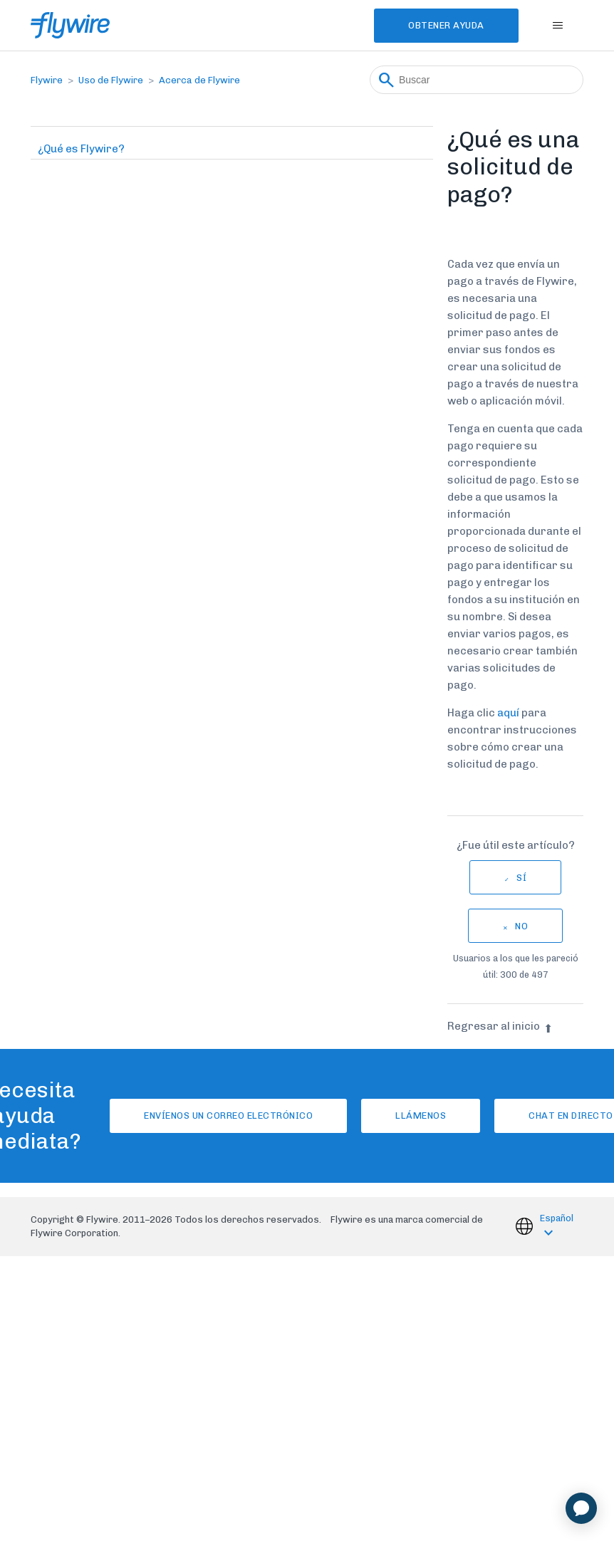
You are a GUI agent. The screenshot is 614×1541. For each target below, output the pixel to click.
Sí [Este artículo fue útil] (521, 877)
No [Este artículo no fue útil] (521, 926)
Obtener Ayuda (446, 25)
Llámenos (420, 1115)
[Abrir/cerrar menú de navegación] (558, 25)
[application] (581, 1508)
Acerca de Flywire (199, 80)
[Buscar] (476, 80)
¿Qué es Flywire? (81, 148)
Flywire (47, 80)
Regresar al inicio (500, 1026)
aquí (508, 712)
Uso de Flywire (110, 80)
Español (556, 1218)
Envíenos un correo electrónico (228, 1115)
